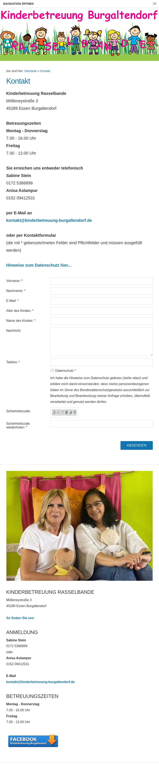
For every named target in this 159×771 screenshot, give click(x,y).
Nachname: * (15, 291)
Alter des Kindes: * (20, 310)
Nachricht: (13, 330)
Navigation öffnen (18, 3)
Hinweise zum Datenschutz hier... (38, 265)
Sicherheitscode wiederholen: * (18, 425)
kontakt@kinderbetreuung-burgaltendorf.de (49, 220)
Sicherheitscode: (18, 411)
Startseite (30, 71)
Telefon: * (13, 362)
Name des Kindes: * (20, 320)
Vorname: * (14, 281)
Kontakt (45, 71)
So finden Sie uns (20, 618)
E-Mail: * (12, 301)
